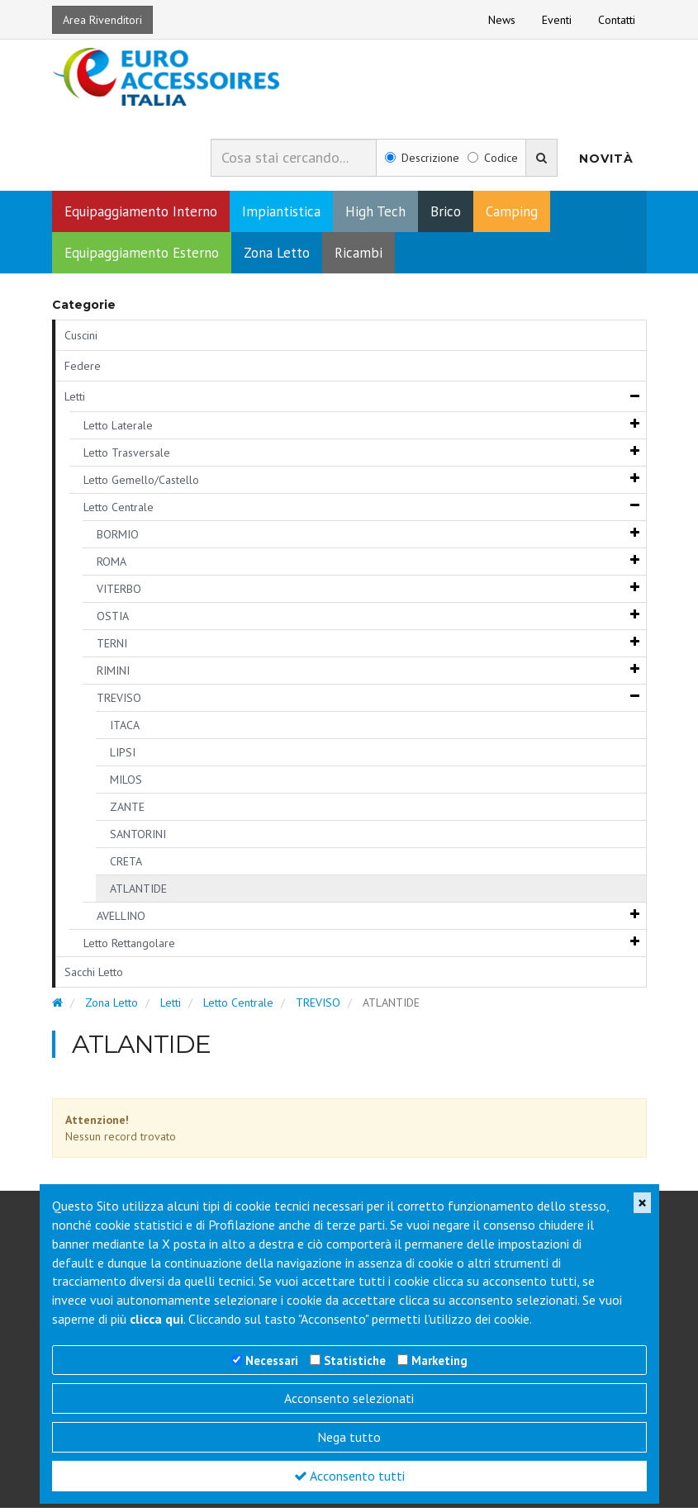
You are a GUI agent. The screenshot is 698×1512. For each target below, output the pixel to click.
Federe (82, 370)
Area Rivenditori (102, 19)
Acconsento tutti (349, 1475)
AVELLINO (121, 919)
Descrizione (422, 162)
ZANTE (127, 810)
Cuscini (80, 339)
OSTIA (113, 620)
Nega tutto (349, 1437)
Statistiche (355, 1360)
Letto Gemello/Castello (141, 483)
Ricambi (358, 257)
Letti (74, 400)
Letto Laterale (118, 429)
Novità (606, 162)
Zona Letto (277, 257)
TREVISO (119, 701)
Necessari (271, 1360)
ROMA (111, 565)
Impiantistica (281, 215)
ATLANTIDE (138, 892)
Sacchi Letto (93, 976)
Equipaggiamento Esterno (141, 257)
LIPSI (122, 756)
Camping (512, 215)
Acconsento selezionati (349, 1398)
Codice (493, 162)
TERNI (112, 647)
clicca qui (156, 1319)
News (501, 19)
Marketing (439, 1360)
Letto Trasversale (126, 456)
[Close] (642, 1202)
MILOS (126, 783)
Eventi (557, 19)
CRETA (126, 865)
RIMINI (113, 674)
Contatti (616, 19)
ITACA (125, 729)
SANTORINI (138, 838)
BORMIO (118, 538)
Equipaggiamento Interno (140, 215)
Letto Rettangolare (129, 947)
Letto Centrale (118, 511)
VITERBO (119, 592)
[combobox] (294, 162)
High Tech (375, 215)
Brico (445, 215)
